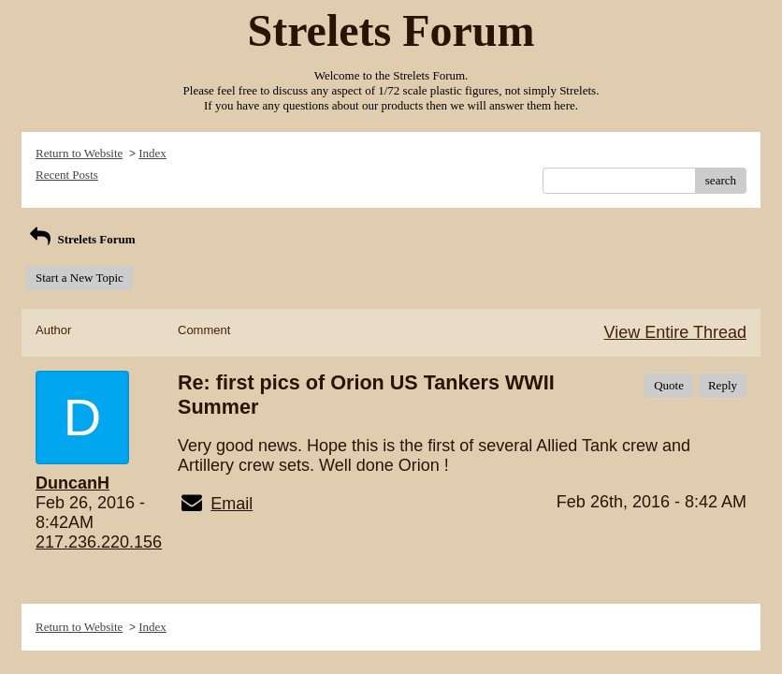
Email (231, 503)
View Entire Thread (675, 332)
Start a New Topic (79, 278)
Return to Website (79, 153)
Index (152, 153)
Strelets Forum (81, 239)
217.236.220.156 (99, 542)
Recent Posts (67, 175)
